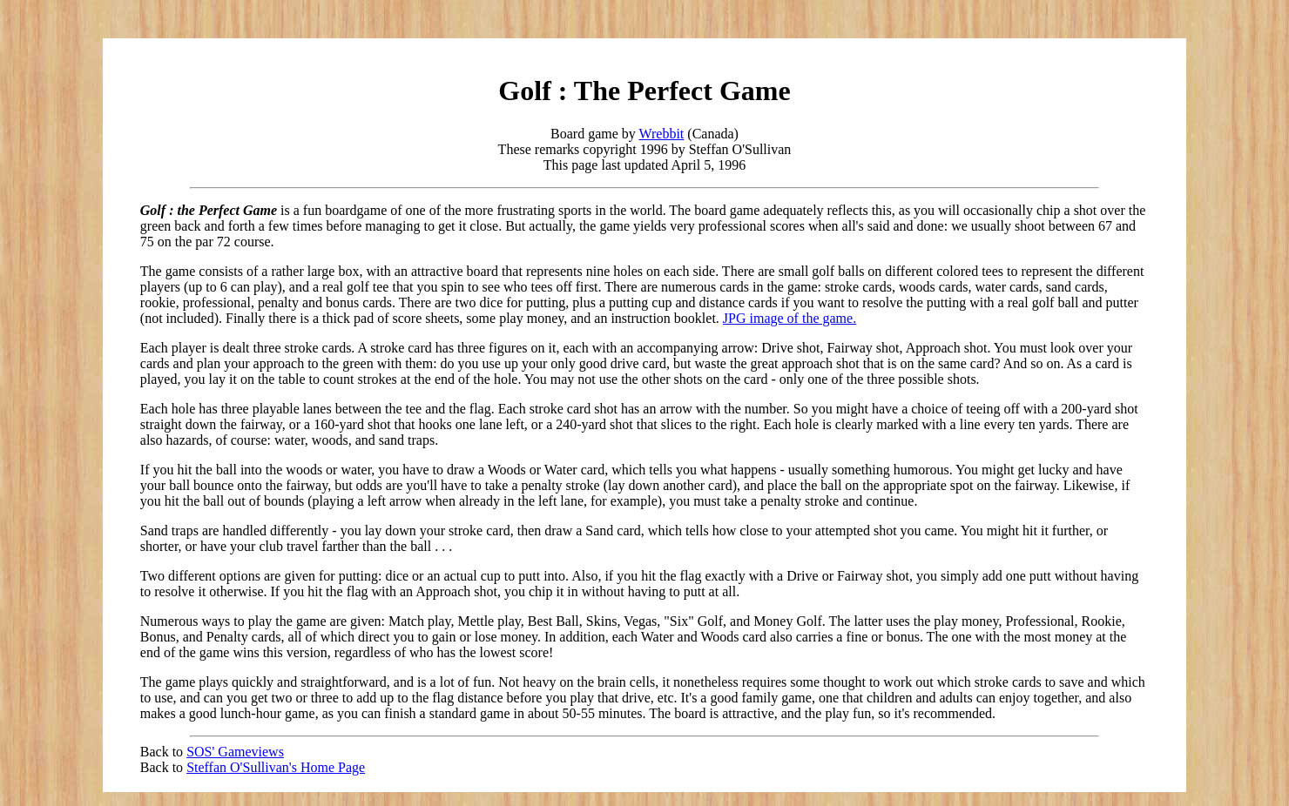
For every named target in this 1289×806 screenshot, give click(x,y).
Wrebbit (662, 133)
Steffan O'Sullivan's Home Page (275, 767)
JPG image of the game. (789, 318)
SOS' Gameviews (235, 751)
